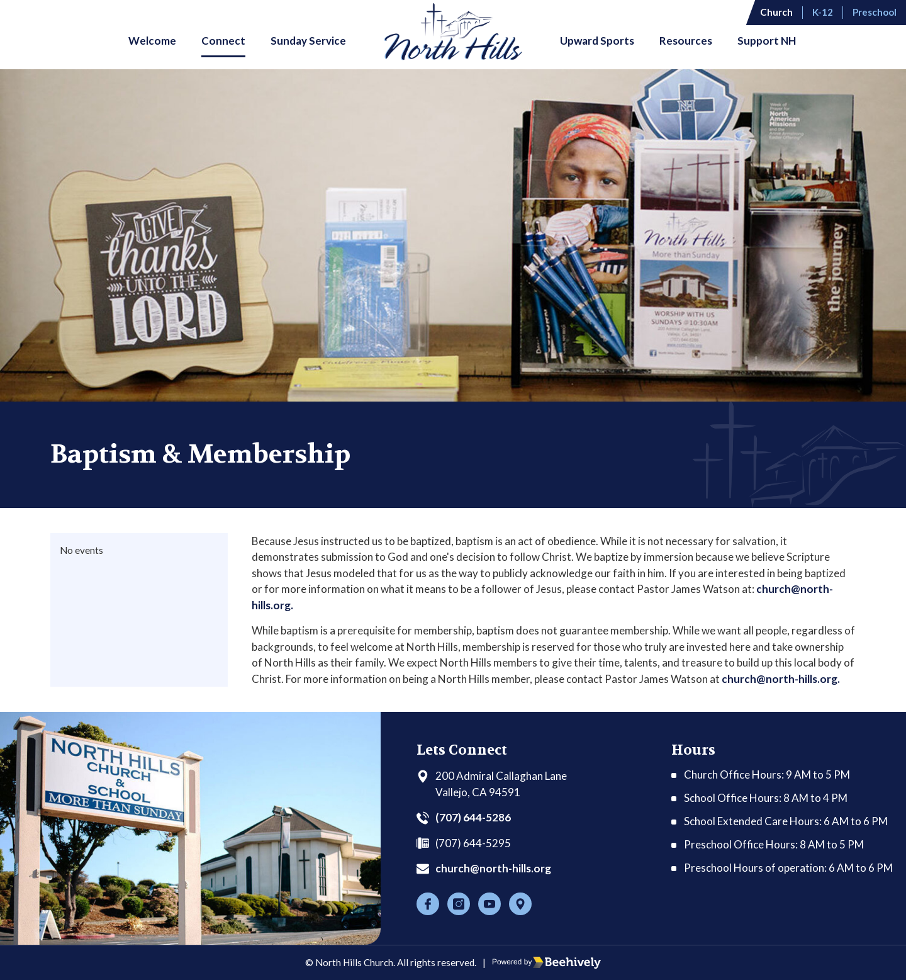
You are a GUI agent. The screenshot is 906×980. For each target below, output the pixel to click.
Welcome (152, 40)
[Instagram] (458, 904)
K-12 (822, 12)
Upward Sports (597, 40)
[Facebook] (428, 904)
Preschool (875, 12)
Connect (223, 40)
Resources (685, 40)
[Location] (520, 904)
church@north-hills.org (493, 868)
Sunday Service (308, 40)
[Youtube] (489, 904)
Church (776, 12)
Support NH (766, 40)
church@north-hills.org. (781, 678)
